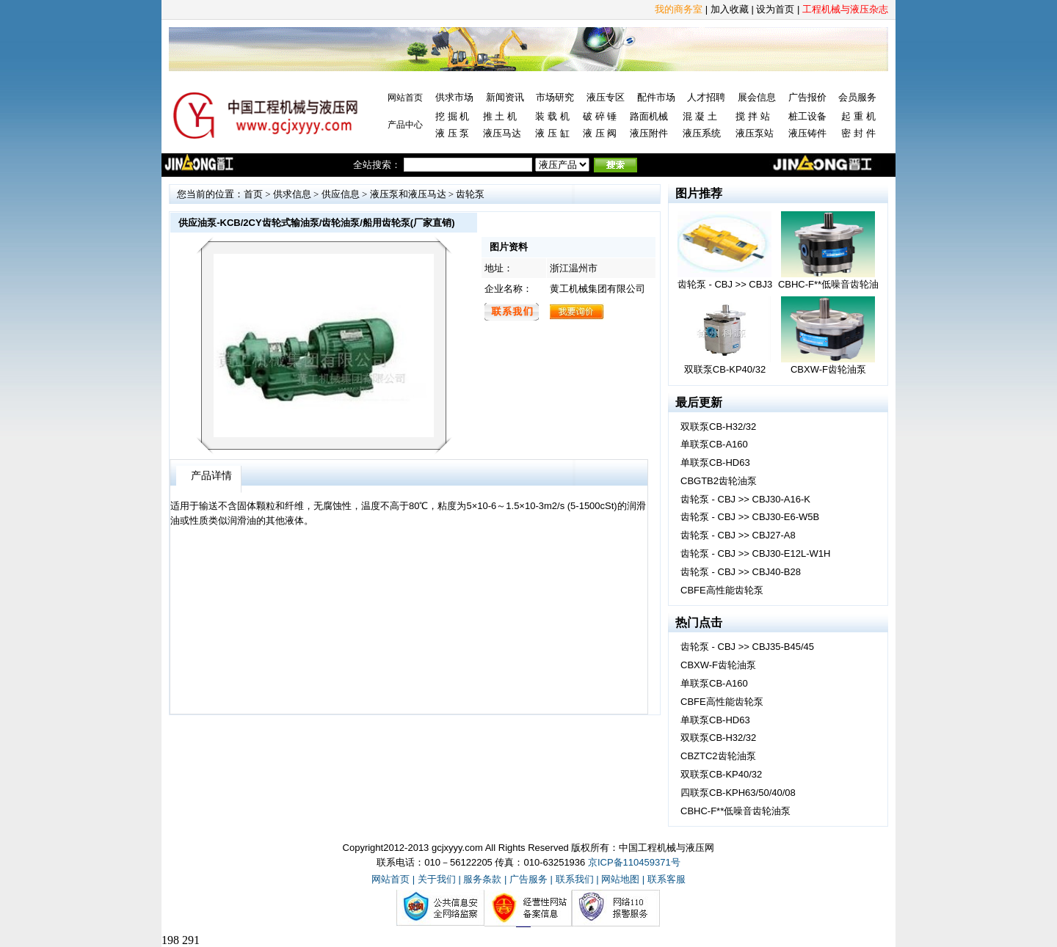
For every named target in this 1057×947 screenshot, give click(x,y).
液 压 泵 (452, 133)
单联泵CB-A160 (714, 444)
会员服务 (857, 97)
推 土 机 (500, 116)
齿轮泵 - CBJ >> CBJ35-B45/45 (747, 646)
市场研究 (555, 97)
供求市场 (454, 97)
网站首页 (405, 97)
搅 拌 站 (752, 116)
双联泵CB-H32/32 (718, 426)
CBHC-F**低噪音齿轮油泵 (735, 810)
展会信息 (757, 97)
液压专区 (605, 97)
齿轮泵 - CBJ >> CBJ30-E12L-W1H (755, 553)
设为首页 (775, 9)
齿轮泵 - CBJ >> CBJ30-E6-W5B (749, 516)
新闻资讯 (505, 97)
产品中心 (405, 125)
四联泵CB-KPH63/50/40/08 (738, 792)
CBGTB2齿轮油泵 (718, 480)
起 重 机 (858, 116)
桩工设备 (807, 116)
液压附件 (649, 133)
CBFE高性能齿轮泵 (721, 590)
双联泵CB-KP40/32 (721, 774)
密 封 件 (858, 133)
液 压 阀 (600, 133)
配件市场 (656, 97)
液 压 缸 (552, 133)
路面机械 (649, 116)
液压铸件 (807, 133)
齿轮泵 (470, 194)
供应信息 (341, 194)
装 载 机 (552, 116)
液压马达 (502, 133)
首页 (253, 194)
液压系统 (702, 133)
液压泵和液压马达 (408, 194)
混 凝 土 (699, 116)
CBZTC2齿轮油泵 (718, 755)
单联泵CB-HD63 (715, 462)
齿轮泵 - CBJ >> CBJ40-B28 (740, 571)
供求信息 (292, 194)
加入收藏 (730, 9)
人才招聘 (706, 97)
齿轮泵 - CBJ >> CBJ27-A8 (738, 535)
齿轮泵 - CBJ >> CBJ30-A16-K (745, 499)
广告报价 (807, 97)
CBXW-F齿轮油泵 (718, 664)
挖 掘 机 (452, 116)
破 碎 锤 (600, 116)
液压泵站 (754, 133)
